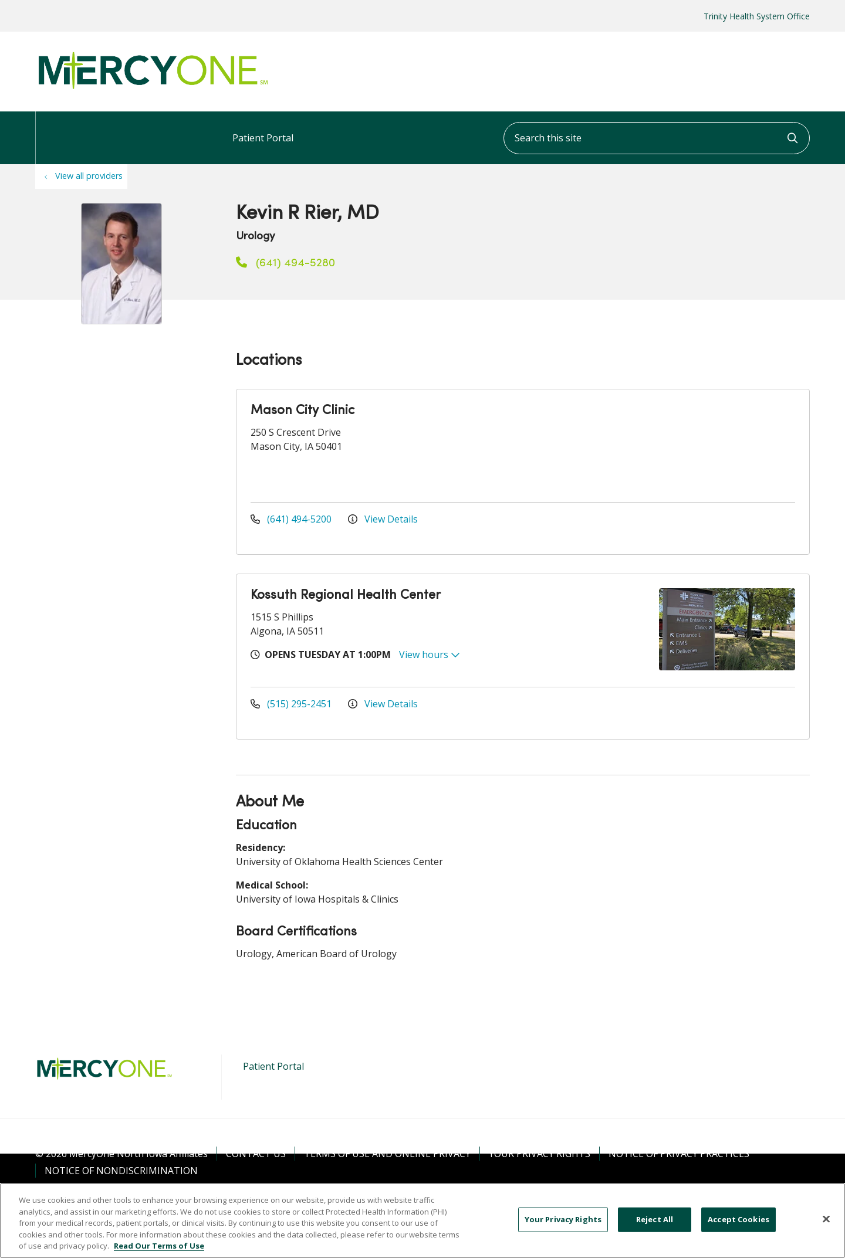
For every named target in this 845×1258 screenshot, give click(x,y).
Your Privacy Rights (539, 1153)
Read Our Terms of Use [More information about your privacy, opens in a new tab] (159, 1245)
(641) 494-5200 (292, 519)
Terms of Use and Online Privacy (387, 1153)
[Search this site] (656, 138)
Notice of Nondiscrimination (121, 1170)
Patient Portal (262, 127)
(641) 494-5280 (285, 263)
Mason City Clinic (302, 411)
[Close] (826, 1219)
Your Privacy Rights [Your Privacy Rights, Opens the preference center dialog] (563, 1219)
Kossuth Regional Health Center (346, 595)
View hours (429, 654)
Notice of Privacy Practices (679, 1153)
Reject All (654, 1219)
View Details (383, 519)
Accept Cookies (738, 1219)
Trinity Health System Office (757, 16)
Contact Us (256, 1153)
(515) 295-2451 (292, 703)
